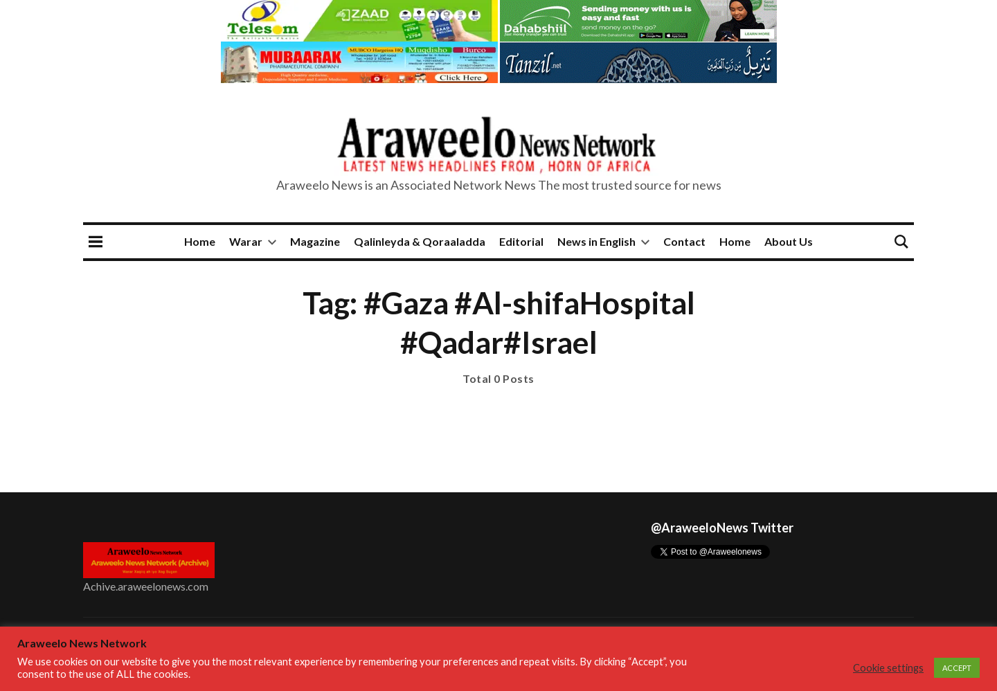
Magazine (315, 241)
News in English (596, 241)
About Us (788, 241)
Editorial (521, 241)
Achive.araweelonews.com (145, 586)
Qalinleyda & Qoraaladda (419, 241)
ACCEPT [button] (956, 667)
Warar (245, 241)
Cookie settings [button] (888, 668)
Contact (684, 241)
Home (199, 241)
